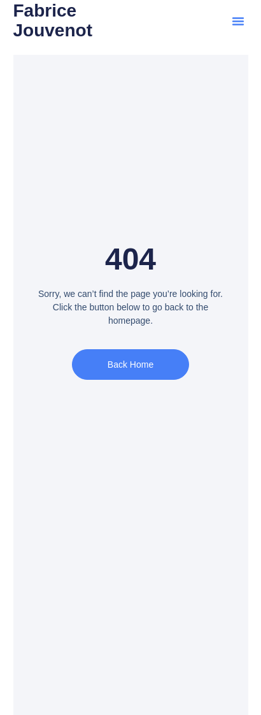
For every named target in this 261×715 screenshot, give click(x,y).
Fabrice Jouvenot (52, 20)
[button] (238, 21)
